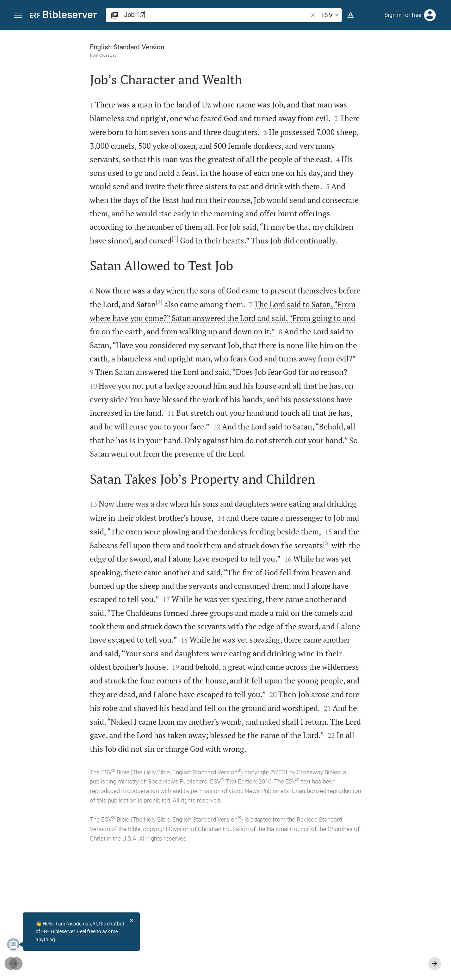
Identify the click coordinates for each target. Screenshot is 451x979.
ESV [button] (331, 15)
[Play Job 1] (376, 368)
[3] (184, 623)
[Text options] (351, 15)
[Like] (312, 58)
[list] (376, 254)
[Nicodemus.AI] (16, 944)
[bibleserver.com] (63, 15)
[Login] (430, 15)
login (390, 96)
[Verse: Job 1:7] (340, 43)
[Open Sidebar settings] (428, 58)
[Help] (439, 58)
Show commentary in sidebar (358, 223)
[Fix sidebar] (296, 36)
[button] (18, 15)
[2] (163, 329)
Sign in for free (402, 15)
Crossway (47, 55)
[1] (240, 251)
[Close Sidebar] (296, 511)
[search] (216, 14)
